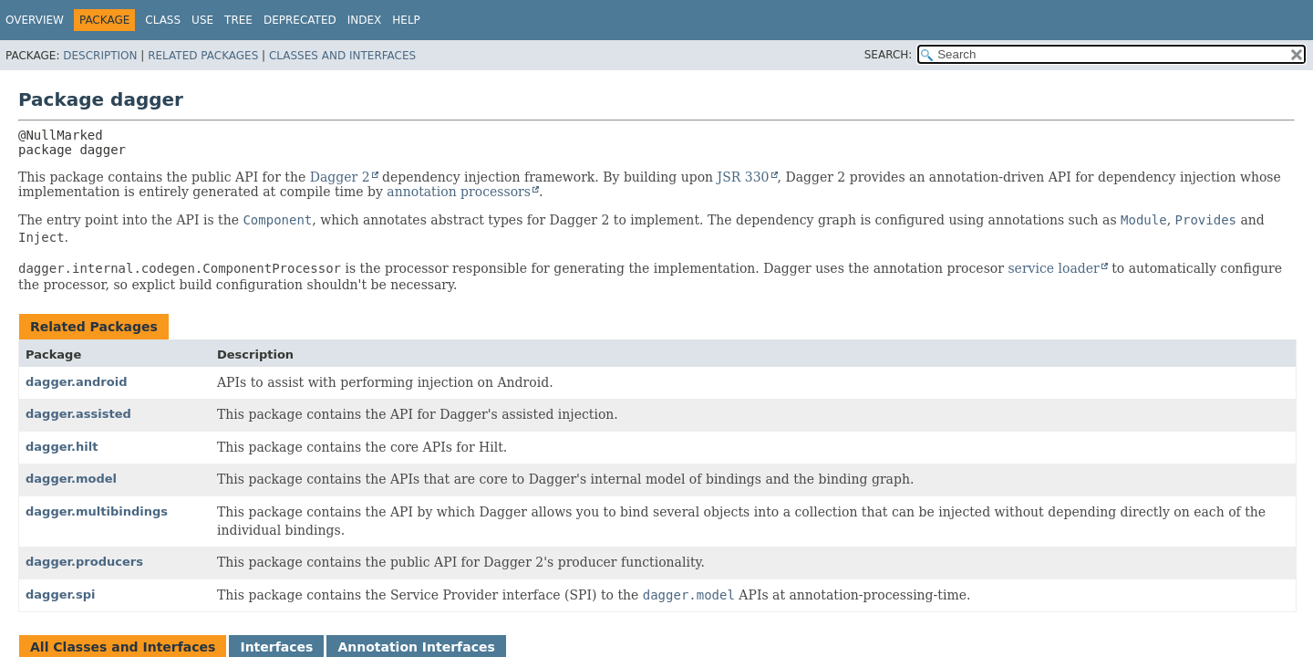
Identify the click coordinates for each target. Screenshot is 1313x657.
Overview (34, 20)
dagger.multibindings (97, 511)
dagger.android (76, 382)
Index (364, 20)
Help (406, 20)
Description (100, 55)
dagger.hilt (62, 447)
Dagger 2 (340, 177)
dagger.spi (61, 594)
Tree (238, 20)
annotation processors (459, 191)
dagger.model (71, 478)
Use (202, 20)
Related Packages (203, 55)
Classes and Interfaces (342, 55)
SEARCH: (888, 54)
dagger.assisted (78, 414)
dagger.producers (84, 561)
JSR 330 (744, 177)
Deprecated (300, 20)
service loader (1053, 268)
